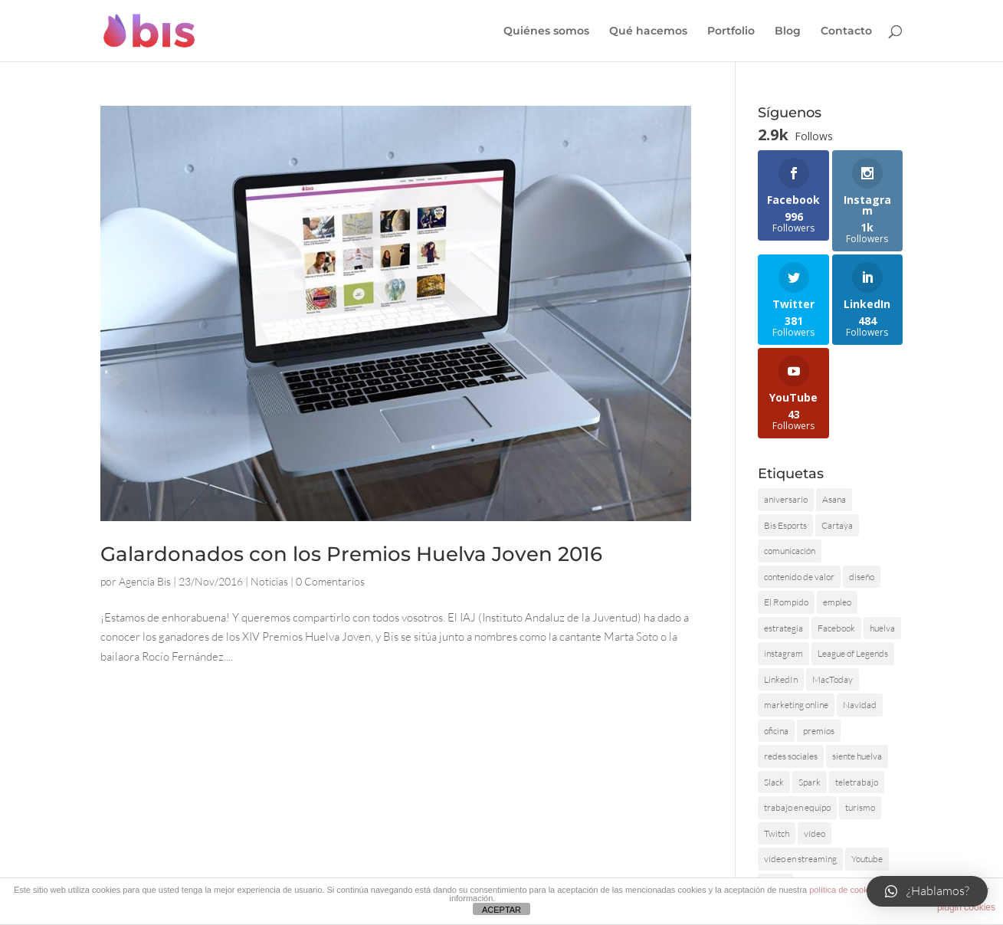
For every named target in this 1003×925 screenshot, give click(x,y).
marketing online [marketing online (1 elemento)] (796, 704)
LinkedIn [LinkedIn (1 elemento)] (781, 679)
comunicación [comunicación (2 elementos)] (789, 550)
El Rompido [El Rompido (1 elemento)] (786, 602)
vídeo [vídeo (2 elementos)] (814, 833)
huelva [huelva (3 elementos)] (882, 628)
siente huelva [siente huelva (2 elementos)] (857, 756)
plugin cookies (966, 907)
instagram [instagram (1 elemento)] (783, 653)
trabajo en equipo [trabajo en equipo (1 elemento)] (797, 807)
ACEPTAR (501, 909)
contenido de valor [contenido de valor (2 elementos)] (799, 576)
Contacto (846, 31)
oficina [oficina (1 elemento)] (776, 730)
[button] (927, 891)
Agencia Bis (145, 581)
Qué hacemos (648, 31)
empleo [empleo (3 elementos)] (837, 602)
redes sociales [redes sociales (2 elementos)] (791, 756)
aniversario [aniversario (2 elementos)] (786, 499)
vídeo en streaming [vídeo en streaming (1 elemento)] (800, 858)
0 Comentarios (330, 581)
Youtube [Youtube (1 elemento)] (867, 858)
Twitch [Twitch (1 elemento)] (776, 833)
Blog (788, 31)
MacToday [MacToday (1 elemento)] (832, 679)
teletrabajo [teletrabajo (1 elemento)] (856, 782)
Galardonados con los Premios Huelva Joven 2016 (351, 554)
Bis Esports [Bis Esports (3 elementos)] (785, 525)
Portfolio (731, 31)
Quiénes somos (546, 31)
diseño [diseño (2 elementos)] (861, 576)
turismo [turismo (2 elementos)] (860, 807)
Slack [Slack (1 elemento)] (774, 782)
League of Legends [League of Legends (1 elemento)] (853, 653)
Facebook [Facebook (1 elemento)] (836, 628)
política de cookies (844, 889)
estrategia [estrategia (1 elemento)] (783, 628)
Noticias (269, 581)
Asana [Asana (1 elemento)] (834, 499)
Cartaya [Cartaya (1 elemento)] (837, 525)
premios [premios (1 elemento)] (818, 730)
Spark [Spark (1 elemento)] (809, 782)
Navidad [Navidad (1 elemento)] (860, 704)
